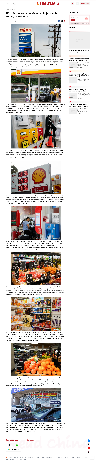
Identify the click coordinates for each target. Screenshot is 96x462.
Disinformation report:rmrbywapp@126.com (16, 459)
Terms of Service (67, 457)
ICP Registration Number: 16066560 (44, 457)
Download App (85, 3)
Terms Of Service (85, 23)
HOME (7, 9)
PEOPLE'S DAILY (86, 457)
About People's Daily (76, 457)
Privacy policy (58, 457)
